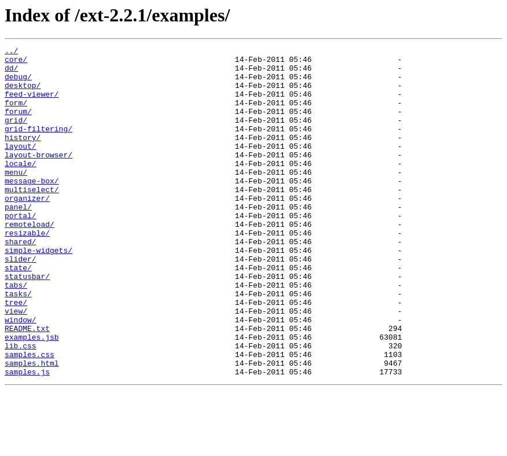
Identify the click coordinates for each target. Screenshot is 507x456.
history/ (23, 156)
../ (11, 52)
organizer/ (27, 229)
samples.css (29, 416)
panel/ (18, 239)
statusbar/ (27, 323)
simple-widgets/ (38, 291)
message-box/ (32, 208)
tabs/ (16, 333)
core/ (16, 62)
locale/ (20, 187)
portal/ (20, 250)
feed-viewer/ (32, 104)
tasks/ (18, 344)
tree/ (16, 354)
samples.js (27, 437)
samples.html (32, 427)
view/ (16, 364)
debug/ (18, 83)
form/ (16, 114)
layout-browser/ (38, 177)
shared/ (20, 281)
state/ (18, 312)
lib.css (20, 406)
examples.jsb (32, 396)
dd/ (11, 73)
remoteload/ (29, 260)
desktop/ (23, 94)
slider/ (20, 302)
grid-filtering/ (38, 146)
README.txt (27, 385)
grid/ (16, 135)
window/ (20, 375)
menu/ (16, 198)
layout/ (20, 166)
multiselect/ (32, 219)
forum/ (18, 125)
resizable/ (27, 271)
